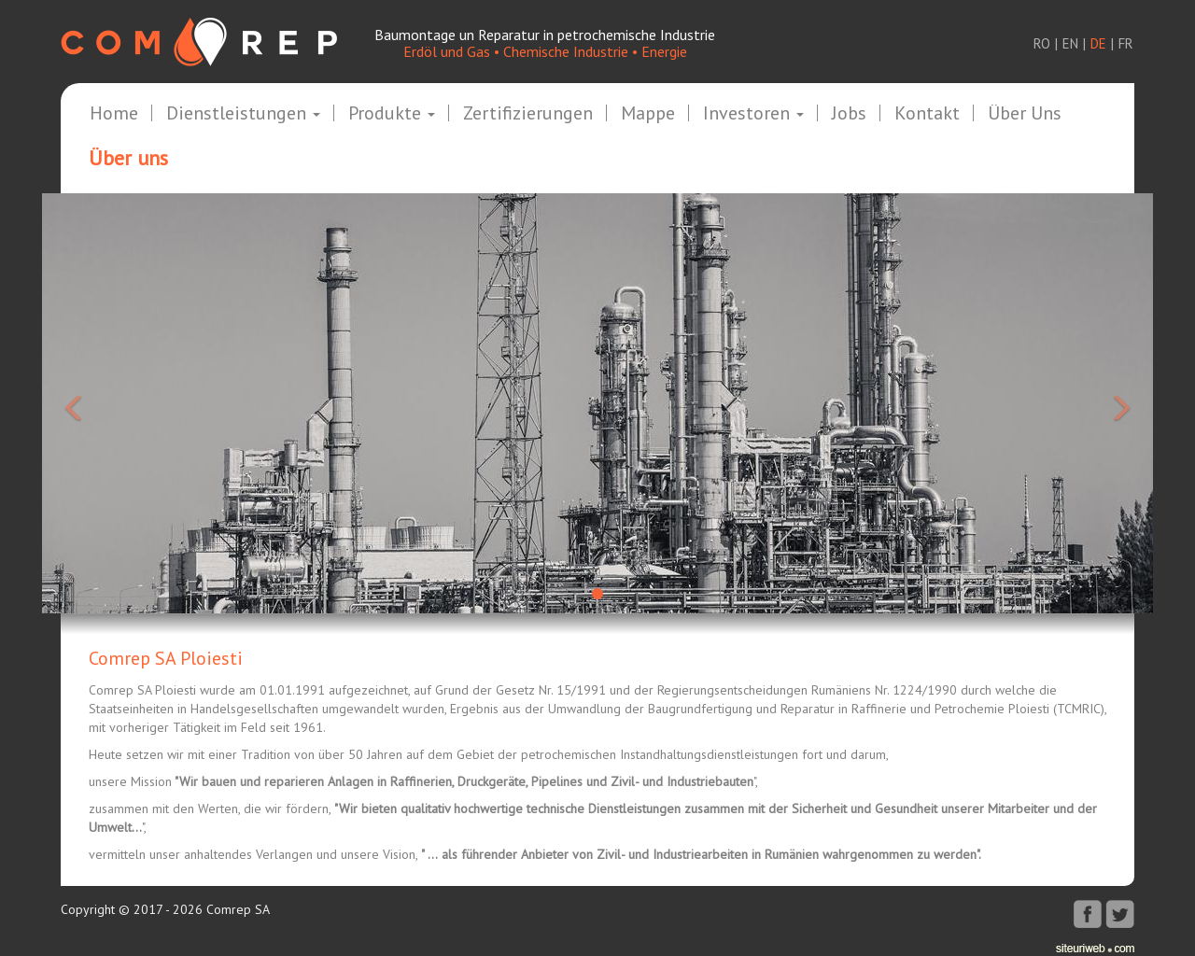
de (1098, 43)
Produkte (391, 114)
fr (1125, 43)
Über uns (1024, 114)
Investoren (753, 114)
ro (1041, 43)
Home (114, 114)
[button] (125, 403)
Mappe (648, 114)
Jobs (849, 114)
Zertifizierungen (528, 114)
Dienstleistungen (243, 114)
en (1070, 43)
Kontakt (927, 114)
